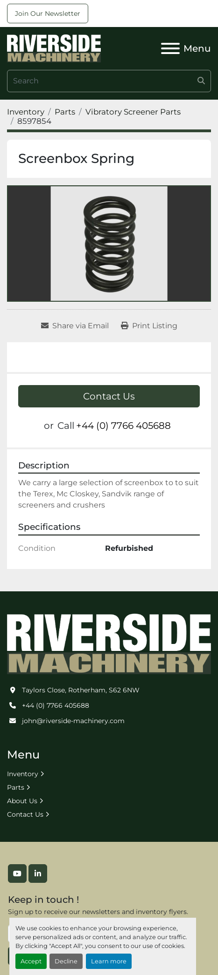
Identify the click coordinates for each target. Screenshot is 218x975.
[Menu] (170, 48)
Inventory (22, 774)
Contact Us (109, 396)
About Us (22, 801)
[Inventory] (25, 111)
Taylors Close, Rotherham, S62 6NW (81, 690)
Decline (66, 961)
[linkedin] (37, 873)
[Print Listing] (149, 326)
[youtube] (17, 873)
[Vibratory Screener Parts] (133, 111)
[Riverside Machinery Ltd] (109, 643)
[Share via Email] (75, 326)
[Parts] (65, 111)
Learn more (109, 961)
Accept (31, 961)
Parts (15, 787)
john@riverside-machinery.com (73, 721)
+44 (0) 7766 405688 (123, 425)
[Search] (109, 81)
